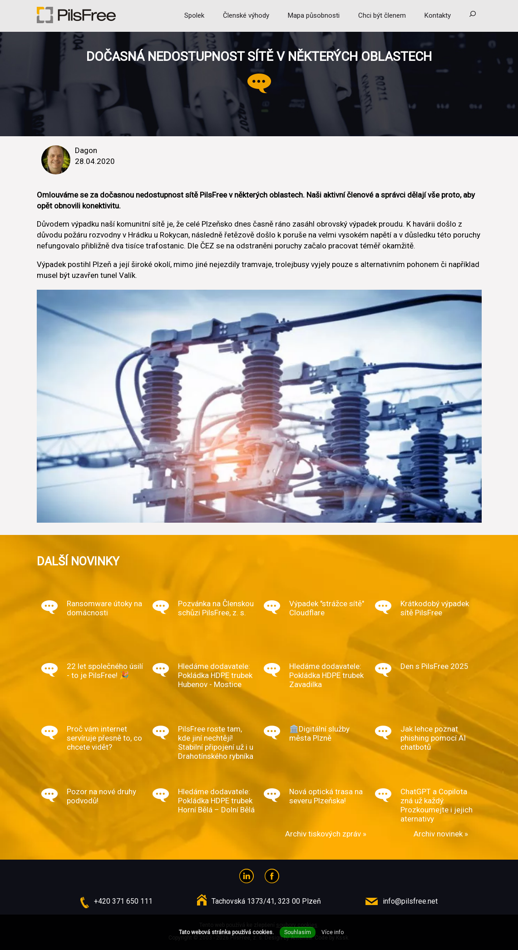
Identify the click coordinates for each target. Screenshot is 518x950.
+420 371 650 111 (123, 901)
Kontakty (437, 15)
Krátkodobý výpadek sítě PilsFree (434, 608)
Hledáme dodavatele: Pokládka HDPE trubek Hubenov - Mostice (215, 675)
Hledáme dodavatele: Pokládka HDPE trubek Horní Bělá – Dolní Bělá (216, 800)
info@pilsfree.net (410, 901)
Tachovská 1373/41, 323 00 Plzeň (266, 901)
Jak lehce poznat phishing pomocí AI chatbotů (433, 738)
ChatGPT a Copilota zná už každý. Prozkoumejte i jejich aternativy (436, 805)
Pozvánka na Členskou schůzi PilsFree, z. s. (216, 608)
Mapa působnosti (314, 15)
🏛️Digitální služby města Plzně (319, 733)
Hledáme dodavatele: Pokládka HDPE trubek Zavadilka (326, 675)
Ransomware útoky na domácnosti (104, 608)
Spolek (194, 15)
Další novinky (78, 561)
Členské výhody (246, 15)
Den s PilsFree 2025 (434, 666)
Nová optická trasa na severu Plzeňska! (326, 796)
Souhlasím (297, 932)
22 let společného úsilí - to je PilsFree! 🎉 (105, 671)
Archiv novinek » (441, 833)
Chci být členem (382, 15)
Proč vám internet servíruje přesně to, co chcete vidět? (104, 738)
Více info (332, 932)
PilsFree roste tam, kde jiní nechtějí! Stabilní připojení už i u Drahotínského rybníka (215, 742)
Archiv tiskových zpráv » (325, 833)
